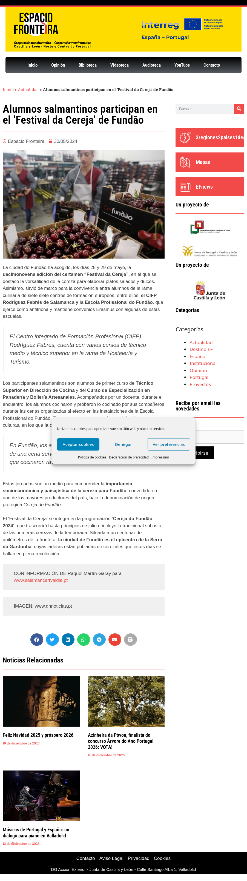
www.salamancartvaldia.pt (41, 580)
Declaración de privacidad (129, 457)
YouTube (182, 65)
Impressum (160, 457)
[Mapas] (185, 162)
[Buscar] (239, 109)
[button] (36, 639)
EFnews (204, 186)
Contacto (211, 65)
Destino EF (200, 349)
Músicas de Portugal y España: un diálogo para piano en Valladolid (36, 832)
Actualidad (28, 89)
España (197, 356)
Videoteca (119, 65)
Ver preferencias (169, 444)
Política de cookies (92, 457)
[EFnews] (185, 186)
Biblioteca (88, 65)
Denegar (123, 444)
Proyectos (200, 384)
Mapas (203, 162)
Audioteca (151, 65)
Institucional (203, 363)
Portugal (198, 377)
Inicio (32, 65)
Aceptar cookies (78, 444)
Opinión (58, 65)
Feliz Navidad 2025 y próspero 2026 (38, 735)
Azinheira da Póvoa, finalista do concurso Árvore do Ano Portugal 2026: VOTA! (120, 741)
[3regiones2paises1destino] (185, 137)
